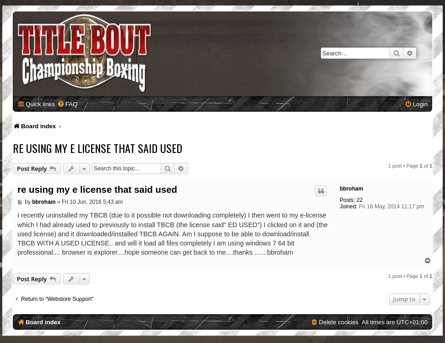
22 (360, 200)
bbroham (351, 188)
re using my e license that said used (97, 148)
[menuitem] (67, 104)
